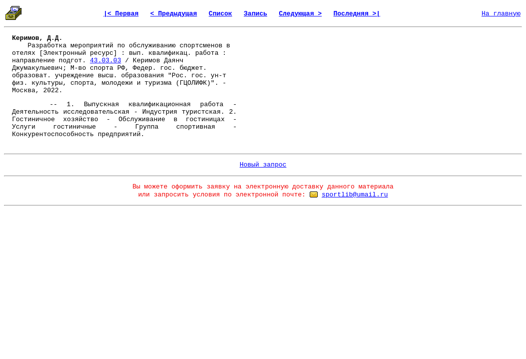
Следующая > (300, 13)
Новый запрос (263, 165)
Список (220, 13)
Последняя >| (357, 13)
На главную (501, 13)
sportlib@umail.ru (355, 194)
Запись (255, 13)
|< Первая (120, 13)
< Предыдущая (173, 13)
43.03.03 (105, 60)
